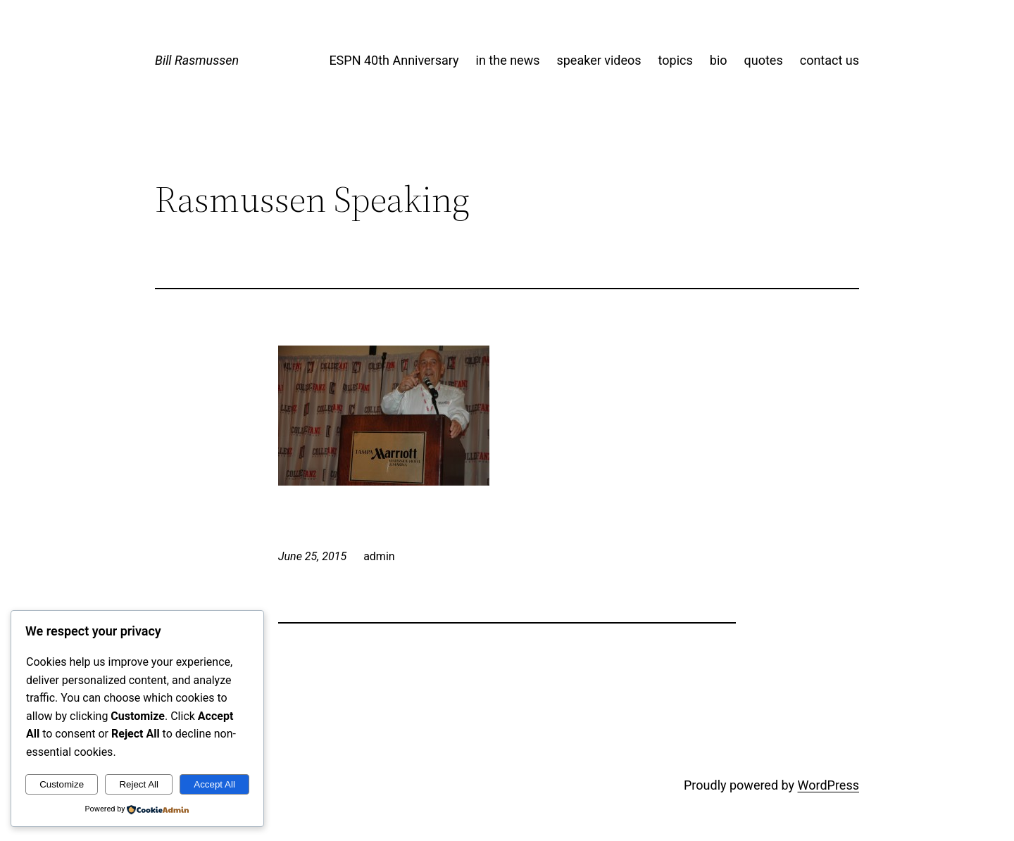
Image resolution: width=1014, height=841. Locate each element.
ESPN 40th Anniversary (393, 60)
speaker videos (598, 60)
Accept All (214, 784)
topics (675, 60)
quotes (763, 60)
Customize (61, 784)
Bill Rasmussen (197, 60)
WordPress (828, 785)
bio (718, 60)
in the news (508, 60)
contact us (829, 60)
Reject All (138, 784)
